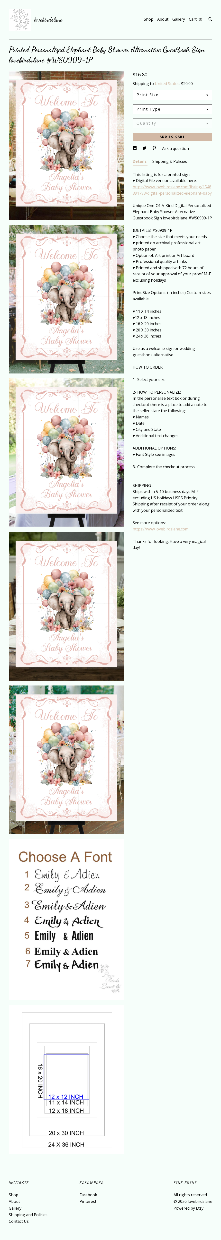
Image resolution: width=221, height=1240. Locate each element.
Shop (148, 19)
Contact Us (19, 1221)
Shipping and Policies (28, 1214)
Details (140, 161)
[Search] (210, 20)
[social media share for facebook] (135, 148)
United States (167, 83)
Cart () (195, 19)
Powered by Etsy (188, 1208)
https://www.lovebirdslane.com (160, 529)
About (162, 19)
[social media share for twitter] (144, 148)
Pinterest (88, 1201)
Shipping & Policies (169, 161)
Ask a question (175, 148)
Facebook (88, 1194)
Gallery (178, 19)
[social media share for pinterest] (154, 148)
